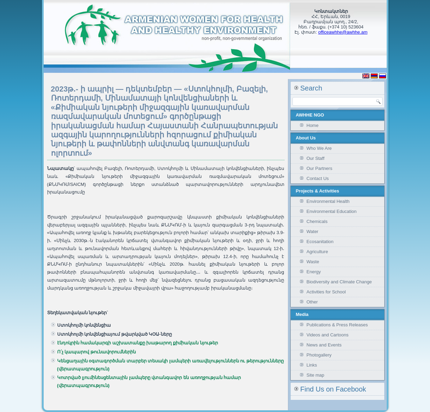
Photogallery (319, 355)
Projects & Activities (317, 191)
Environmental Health (328, 201)
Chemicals (317, 221)
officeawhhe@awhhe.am (342, 32)
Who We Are (319, 148)
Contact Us (318, 178)
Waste (313, 261)
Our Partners (319, 168)
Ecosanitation (320, 241)
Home (313, 125)
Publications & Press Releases (337, 324)
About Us (306, 137)
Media (302, 314)
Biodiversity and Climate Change (339, 281)
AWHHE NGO (310, 115)
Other (312, 301)
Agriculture (317, 251)
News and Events (324, 344)
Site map (315, 375)
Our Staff (316, 158)
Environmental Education (332, 211)
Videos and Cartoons (328, 334)
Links (312, 365)
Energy (314, 271)
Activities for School (326, 291)
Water (312, 231)
